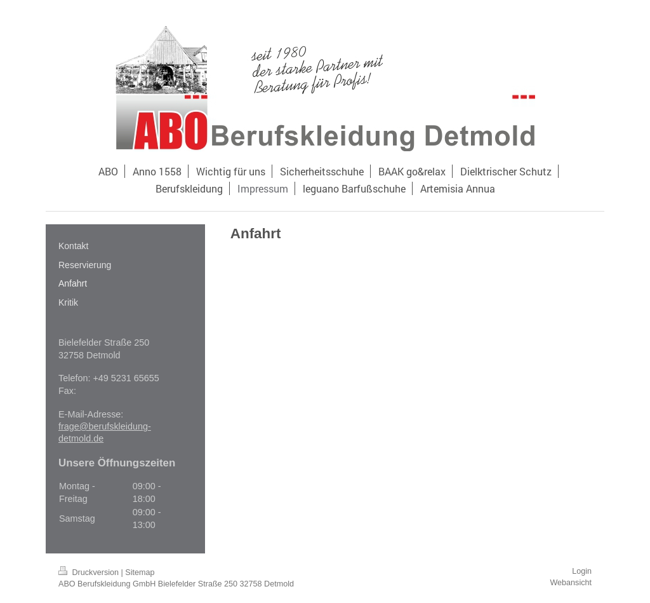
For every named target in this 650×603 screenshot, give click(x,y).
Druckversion (89, 572)
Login (582, 571)
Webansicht (571, 582)
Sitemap (139, 572)
